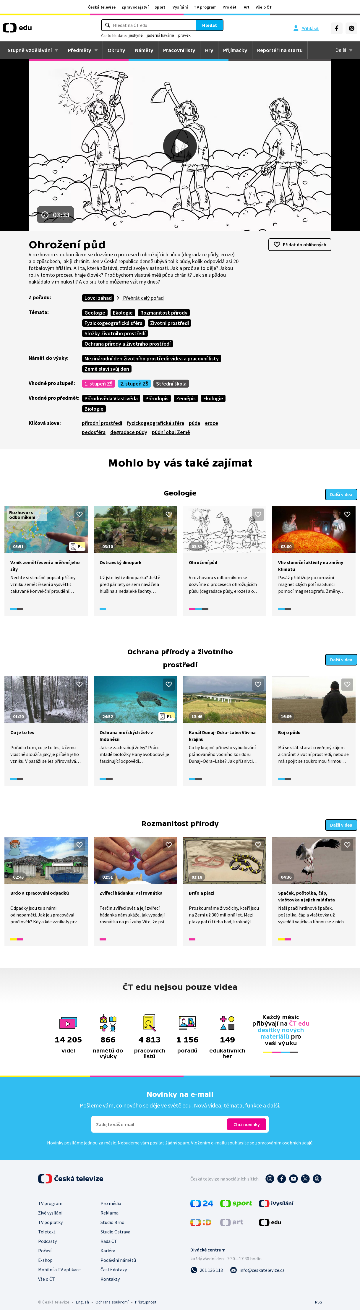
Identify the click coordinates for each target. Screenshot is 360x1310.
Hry (209, 50)
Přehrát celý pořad (143, 297)
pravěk (184, 35)
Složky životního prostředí (115, 333)
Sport (160, 7)
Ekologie (123, 312)
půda (194, 423)
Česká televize (102, 7)
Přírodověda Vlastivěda (111, 398)
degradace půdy (128, 432)
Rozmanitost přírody (163, 312)
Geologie (95, 312)
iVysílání (179, 7)
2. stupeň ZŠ (134, 383)
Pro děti (230, 7)
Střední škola (171, 383)
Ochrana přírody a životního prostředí (128, 343)
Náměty (144, 50)
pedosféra (94, 432)
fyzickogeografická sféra (155, 423)
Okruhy (116, 50)
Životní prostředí (169, 323)
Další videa (341, 492)
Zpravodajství (135, 7)
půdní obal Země (171, 432)
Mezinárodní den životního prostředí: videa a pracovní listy (152, 358)
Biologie (94, 408)
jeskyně (136, 35)
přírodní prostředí (102, 423)
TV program (205, 7)
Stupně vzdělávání (30, 50)
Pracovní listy (179, 50)
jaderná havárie (160, 35)
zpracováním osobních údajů (283, 1138)
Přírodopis (156, 398)
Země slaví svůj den (107, 368)
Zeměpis (186, 398)
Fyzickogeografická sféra (113, 323)
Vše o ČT (264, 7)
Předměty (79, 50)
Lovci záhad (98, 297)
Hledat (209, 25)
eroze (211, 423)
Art (247, 7)
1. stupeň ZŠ (99, 383)
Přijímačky (235, 50)
